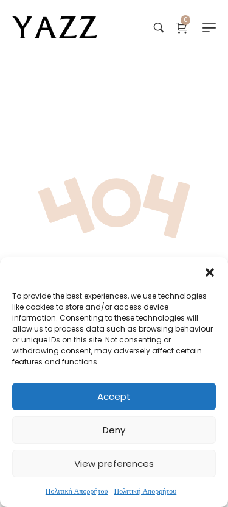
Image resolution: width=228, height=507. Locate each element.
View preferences (114, 463)
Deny (114, 430)
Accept (114, 396)
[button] (210, 272)
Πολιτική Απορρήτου (77, 491)
